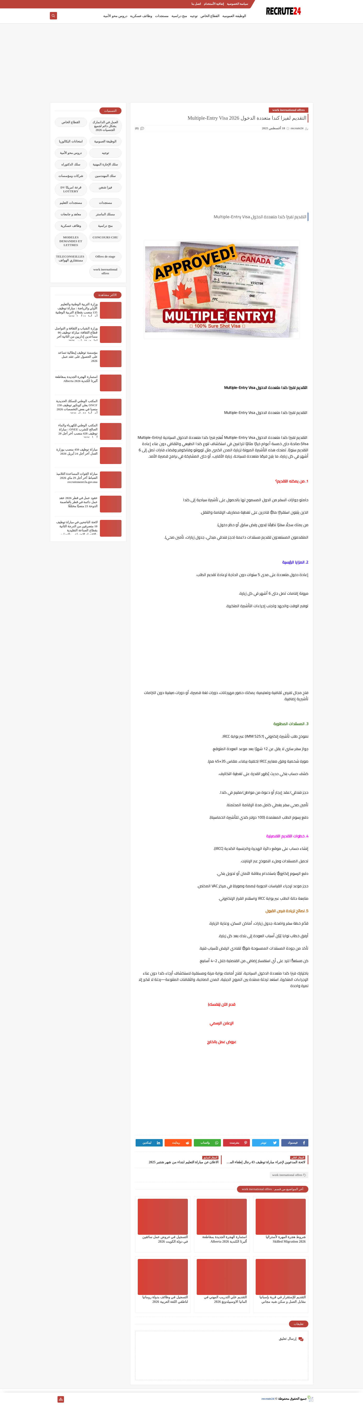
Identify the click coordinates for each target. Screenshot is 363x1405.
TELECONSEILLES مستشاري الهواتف (70, 258)
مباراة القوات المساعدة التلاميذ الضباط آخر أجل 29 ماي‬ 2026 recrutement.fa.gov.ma (77, 478)
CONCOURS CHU (105, 237)
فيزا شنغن (105, 187)
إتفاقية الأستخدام (214, 4)
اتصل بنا (196, 4)
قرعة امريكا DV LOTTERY (70, 189)
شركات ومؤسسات (70, 176)
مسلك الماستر (105, 214)
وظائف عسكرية (141, 16)
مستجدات (162, 16)
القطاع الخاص (210, 16)
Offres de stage (105, 256)
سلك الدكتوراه (70, 164)
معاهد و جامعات (71, 214)
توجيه (194, 16)
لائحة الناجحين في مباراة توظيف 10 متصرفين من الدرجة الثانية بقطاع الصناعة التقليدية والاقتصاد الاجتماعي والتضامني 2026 (77, 530)
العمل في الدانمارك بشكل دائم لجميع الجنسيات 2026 (105, 126)
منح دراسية (179, 16)
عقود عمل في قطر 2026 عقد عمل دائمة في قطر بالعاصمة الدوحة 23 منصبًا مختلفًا (78, 502)
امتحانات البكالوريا (70, 141)
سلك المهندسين (105, 176)
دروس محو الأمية (115, 16)
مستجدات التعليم (71, 203)
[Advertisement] (181, 65)
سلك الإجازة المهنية (105, 164)
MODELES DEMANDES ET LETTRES (70, 241)
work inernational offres (288, 110)
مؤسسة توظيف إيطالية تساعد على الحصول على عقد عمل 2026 (78, 357)
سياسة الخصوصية (237, 4)
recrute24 (268, 1398)
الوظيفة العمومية (234, 16)
